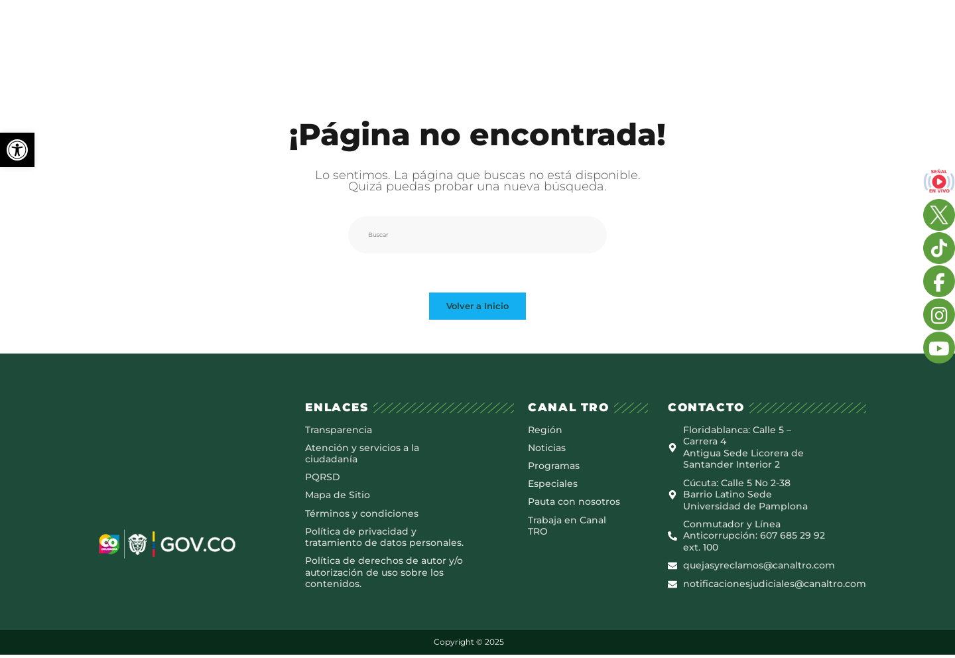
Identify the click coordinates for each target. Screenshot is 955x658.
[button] (17, 150)
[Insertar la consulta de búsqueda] (477, 234)
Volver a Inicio (477, 307)
